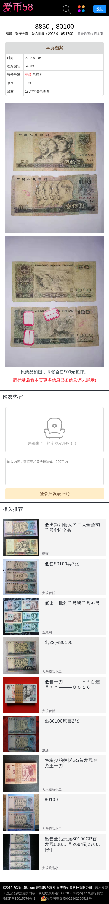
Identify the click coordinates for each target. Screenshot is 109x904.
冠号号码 (13, 75)
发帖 (100, 9)
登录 (28, 75)
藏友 (10, 91)
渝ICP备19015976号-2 (19, 898)
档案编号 (13, 66)
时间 (10, 58)
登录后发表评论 (55, 493)
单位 (10, 83)
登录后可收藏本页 (90, 34)
